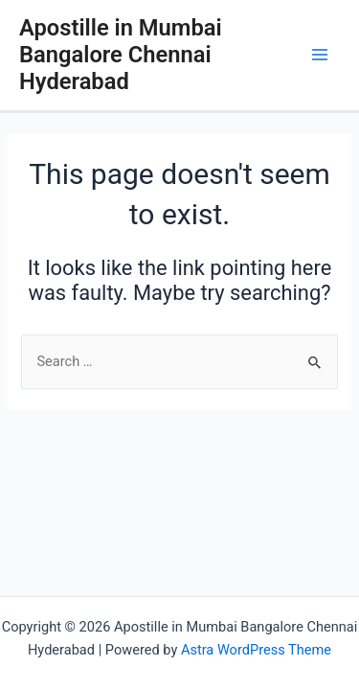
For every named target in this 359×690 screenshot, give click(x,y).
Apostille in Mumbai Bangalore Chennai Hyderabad (120, 55)
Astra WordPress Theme (256, 649)
